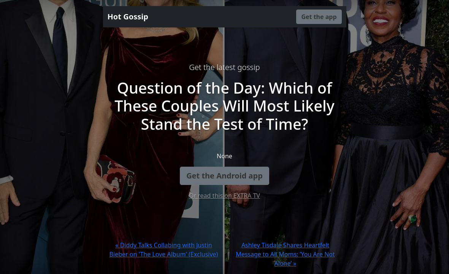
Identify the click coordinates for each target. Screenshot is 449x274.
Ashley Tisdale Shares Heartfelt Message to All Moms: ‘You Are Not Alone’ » (285, 254)
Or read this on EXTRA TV (224, 195)
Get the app (318, 17)
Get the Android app (224, 175)
